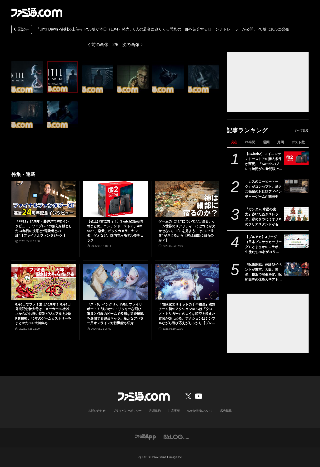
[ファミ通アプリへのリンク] (145, 437)
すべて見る (301, 130)
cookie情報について (200, 410)
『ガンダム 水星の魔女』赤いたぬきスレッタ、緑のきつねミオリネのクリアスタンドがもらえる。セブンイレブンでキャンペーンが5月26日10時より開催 (263, 217)
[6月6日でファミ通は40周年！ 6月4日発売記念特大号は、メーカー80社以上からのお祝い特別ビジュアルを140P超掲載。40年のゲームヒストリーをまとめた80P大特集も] (43, 282)
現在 (233, 142)
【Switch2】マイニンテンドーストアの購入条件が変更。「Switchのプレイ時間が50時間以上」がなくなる (263, 161)
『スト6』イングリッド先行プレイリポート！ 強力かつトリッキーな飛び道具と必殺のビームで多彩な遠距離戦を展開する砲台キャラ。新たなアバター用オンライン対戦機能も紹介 (115, 313)
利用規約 (155, 410)
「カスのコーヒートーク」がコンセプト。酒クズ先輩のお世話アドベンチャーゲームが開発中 (263, 189)
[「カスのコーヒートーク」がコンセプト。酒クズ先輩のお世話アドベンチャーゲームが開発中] (296, 186)
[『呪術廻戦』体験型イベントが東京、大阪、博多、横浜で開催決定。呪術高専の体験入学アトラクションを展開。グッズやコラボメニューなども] (296, 269)
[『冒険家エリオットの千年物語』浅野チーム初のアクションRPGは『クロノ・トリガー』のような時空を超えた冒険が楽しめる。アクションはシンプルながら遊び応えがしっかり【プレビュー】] (187, 282)
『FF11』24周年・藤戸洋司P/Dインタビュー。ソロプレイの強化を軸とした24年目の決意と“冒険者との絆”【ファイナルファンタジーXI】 (43, 228)
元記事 (21, 29)
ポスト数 (298, 142)
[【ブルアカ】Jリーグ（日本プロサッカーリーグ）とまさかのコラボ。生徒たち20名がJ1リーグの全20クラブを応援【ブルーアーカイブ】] (296, 241)
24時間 (250, 142)
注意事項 (174, 410)
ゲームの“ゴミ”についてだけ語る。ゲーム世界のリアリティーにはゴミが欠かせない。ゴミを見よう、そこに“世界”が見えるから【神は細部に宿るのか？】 (187, 230)
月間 (280, 142)
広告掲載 (226, 410)
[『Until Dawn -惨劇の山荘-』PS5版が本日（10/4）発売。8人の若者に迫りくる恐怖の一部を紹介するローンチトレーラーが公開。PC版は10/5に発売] (27, 77)
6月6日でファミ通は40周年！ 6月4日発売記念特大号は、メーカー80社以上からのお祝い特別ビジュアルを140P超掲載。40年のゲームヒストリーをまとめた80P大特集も (43, 313)
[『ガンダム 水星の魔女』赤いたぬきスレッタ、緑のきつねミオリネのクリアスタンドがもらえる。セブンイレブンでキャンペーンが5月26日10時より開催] (296, 214)
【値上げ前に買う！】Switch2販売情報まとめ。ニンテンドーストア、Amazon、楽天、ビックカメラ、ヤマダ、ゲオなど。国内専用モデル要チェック (115, 230)
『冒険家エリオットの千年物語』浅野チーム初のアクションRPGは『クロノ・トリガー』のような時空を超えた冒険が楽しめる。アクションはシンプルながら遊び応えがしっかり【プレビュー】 (187, 314)
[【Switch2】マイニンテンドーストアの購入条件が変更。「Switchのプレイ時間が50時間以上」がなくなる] (296, 158)
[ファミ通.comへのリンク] (36, 12)
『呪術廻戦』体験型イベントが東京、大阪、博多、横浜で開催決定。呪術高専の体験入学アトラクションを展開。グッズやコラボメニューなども (263, 272)
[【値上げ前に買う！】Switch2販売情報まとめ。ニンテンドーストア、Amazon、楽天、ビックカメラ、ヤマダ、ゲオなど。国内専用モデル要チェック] (115, 199)
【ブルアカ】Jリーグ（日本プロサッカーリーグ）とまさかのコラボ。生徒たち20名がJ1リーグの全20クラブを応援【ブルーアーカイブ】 (263, 244)
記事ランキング (247, 130)
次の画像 (130, 44)
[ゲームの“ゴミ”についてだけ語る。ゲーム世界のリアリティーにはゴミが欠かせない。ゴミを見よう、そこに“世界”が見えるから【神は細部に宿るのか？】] (187, 199)
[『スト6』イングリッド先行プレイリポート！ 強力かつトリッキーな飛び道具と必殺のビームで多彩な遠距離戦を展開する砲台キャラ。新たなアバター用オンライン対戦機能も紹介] (115, 282)
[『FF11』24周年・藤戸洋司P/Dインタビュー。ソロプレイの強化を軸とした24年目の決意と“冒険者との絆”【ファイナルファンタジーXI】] (43, 199)
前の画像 (100, 44)
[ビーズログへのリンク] (176, 437)
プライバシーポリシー (127, 410)
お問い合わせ (96, 410)
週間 (266, 142)
